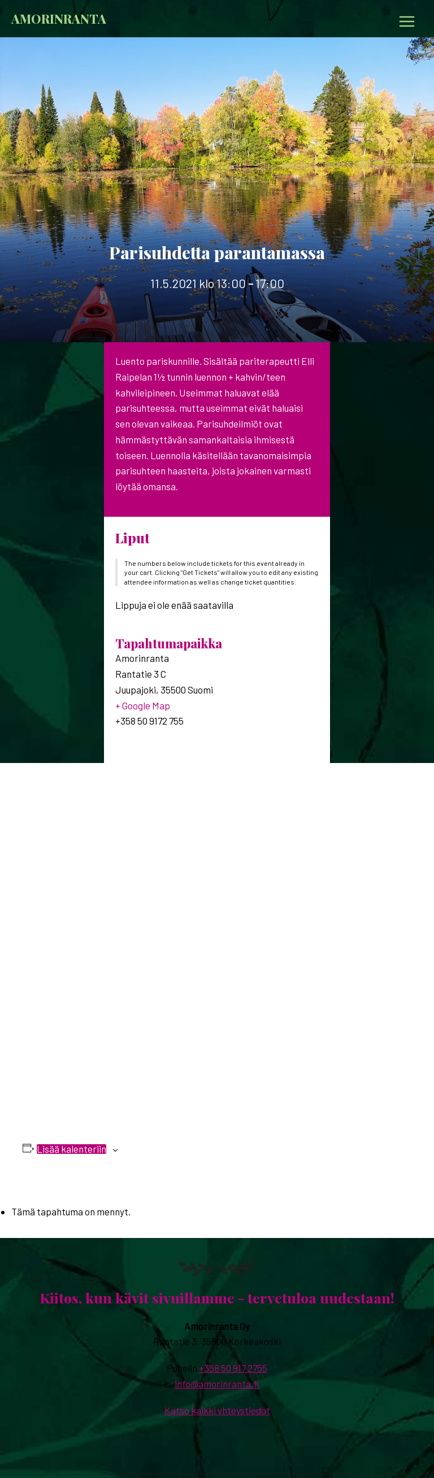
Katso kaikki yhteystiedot (217, 1410)
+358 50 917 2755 (233, 1368)
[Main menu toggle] (407, 21)
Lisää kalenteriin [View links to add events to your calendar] (71, 1149)
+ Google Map (142, 705)
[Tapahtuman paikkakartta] (217, 932)
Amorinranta (58, 18)
